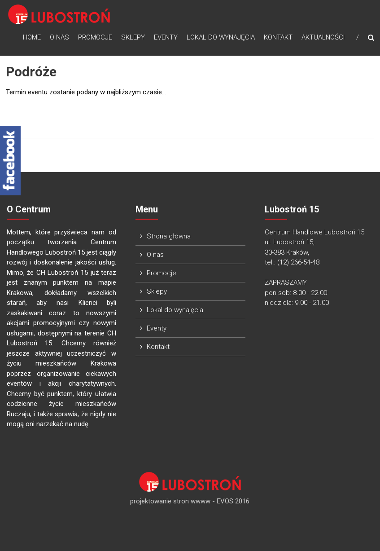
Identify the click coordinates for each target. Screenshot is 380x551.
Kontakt (278, 37)
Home (32, 37)
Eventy (166, 37)
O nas (59, 37)
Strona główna (169, 236)
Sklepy (133, 37)
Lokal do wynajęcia (221, 37)
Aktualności (323, 37)
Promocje (95, 37)
